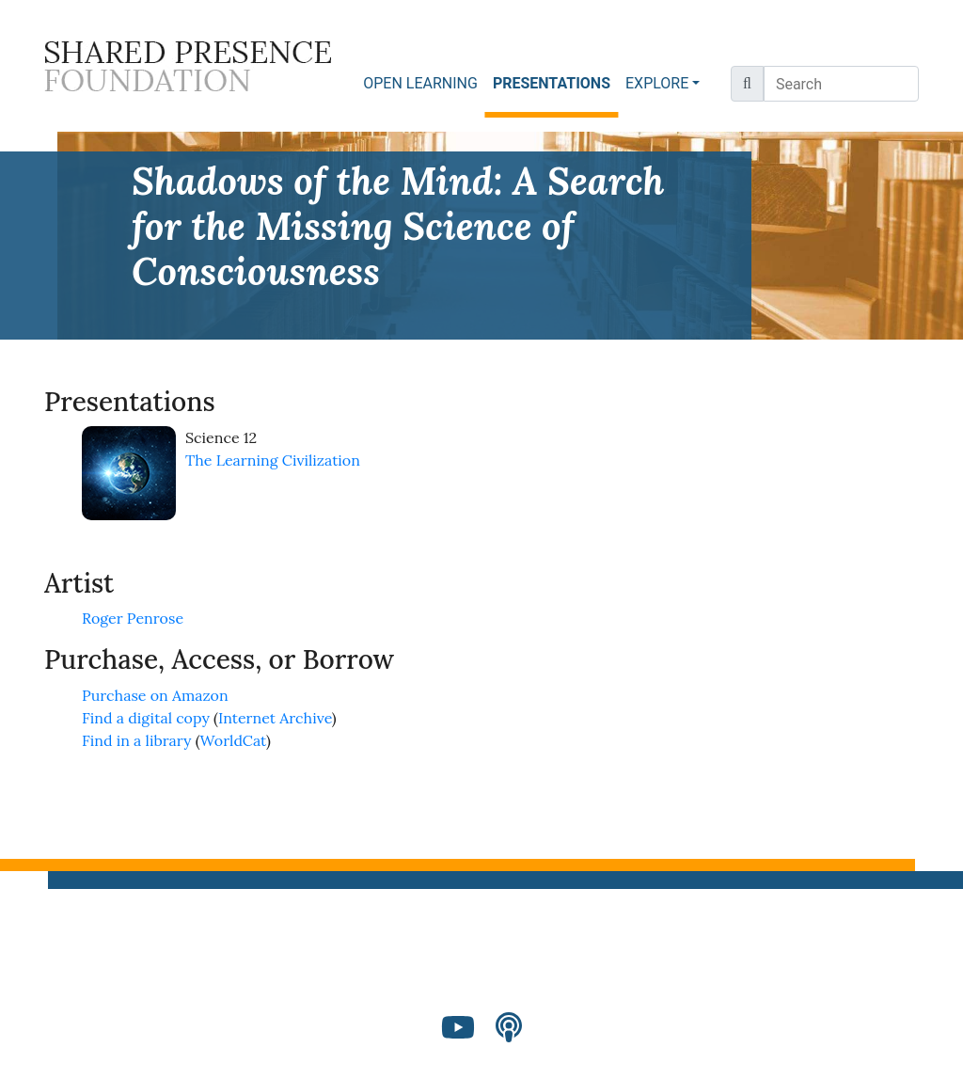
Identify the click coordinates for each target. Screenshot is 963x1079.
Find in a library (136, 740)
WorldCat (233, 740)
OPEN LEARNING (420, 83)
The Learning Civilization (272, 460)
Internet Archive (275, 717)
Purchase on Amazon (155, 695)
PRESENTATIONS (555, 82)
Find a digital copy (146, 717)
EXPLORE (656, 83)
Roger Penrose (132, 618)
